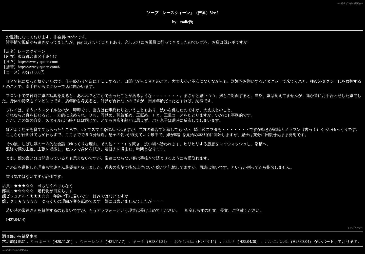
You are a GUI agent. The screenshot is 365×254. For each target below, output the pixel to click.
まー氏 (139, 241)
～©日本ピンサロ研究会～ (350, 3)
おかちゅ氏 (184, 241)
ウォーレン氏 (91, 241)
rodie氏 (229, 241)
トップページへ (355, 228)
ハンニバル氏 (277, 241)
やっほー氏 (40, 241)
